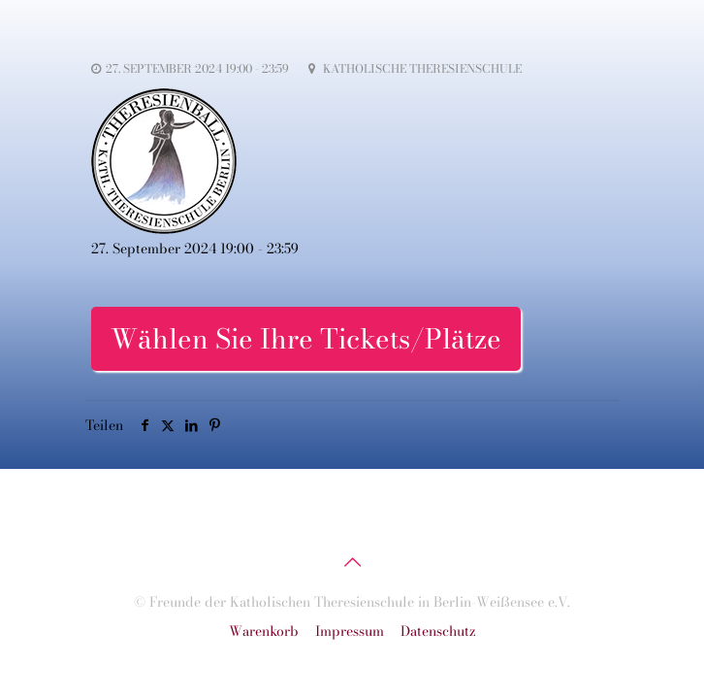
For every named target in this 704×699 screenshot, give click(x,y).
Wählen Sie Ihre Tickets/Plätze (306, 338)
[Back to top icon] (352, 562)
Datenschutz (438, 631)
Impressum (349, 631)
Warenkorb (264, 631)
